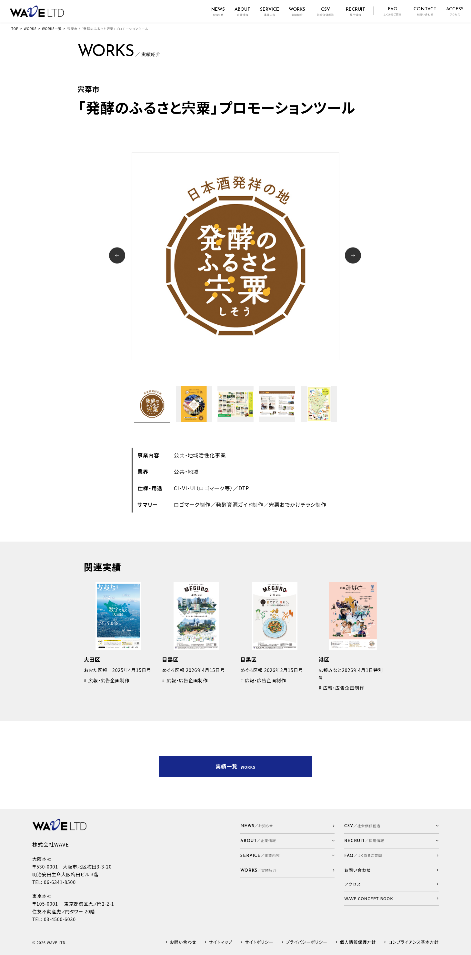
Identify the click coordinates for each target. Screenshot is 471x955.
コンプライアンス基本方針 (413, 942)
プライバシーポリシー (306, 942)
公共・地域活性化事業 (200, 455)
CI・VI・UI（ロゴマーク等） (203, 488)
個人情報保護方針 (358, 942)
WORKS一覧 (52, 28)
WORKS (30, 28)
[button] (287, 841)
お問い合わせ (183, 942)
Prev (118, 256)
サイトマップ (220, 942)
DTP (243, 488)
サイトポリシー (259, 942)
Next (354, 256)
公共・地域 (186, 471)
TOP (14, 28)
